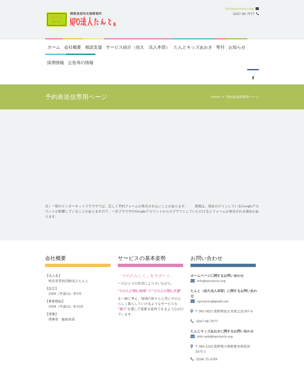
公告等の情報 (81, 62)
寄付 (220, 47)
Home (215, 96)
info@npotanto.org (239, 8)
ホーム (54, 47)
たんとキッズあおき (193, 47)
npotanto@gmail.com (212, 301)
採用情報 (55, 62)
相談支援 (93, 47)
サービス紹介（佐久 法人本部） (138, 47)
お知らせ (237, 47)
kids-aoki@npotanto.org (215, 336)
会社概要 (72, 47)
